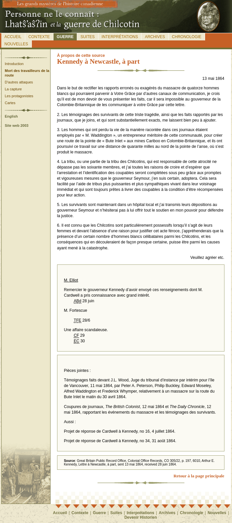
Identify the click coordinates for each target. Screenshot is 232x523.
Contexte (39, 36)
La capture (13, 89)
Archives (155, 36)
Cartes (10, 103)
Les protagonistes (19, 96)
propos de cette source (81, 55)
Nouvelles (16, 44)
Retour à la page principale (199, 475)
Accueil (13, 36)
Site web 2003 (17, 125)
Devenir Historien (140, 517)
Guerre (65, 36)
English (11, 116)
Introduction (14, 64)
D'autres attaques (19, 82)
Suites (87, 36)
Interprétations (120, 36)
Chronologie (186, 36)
